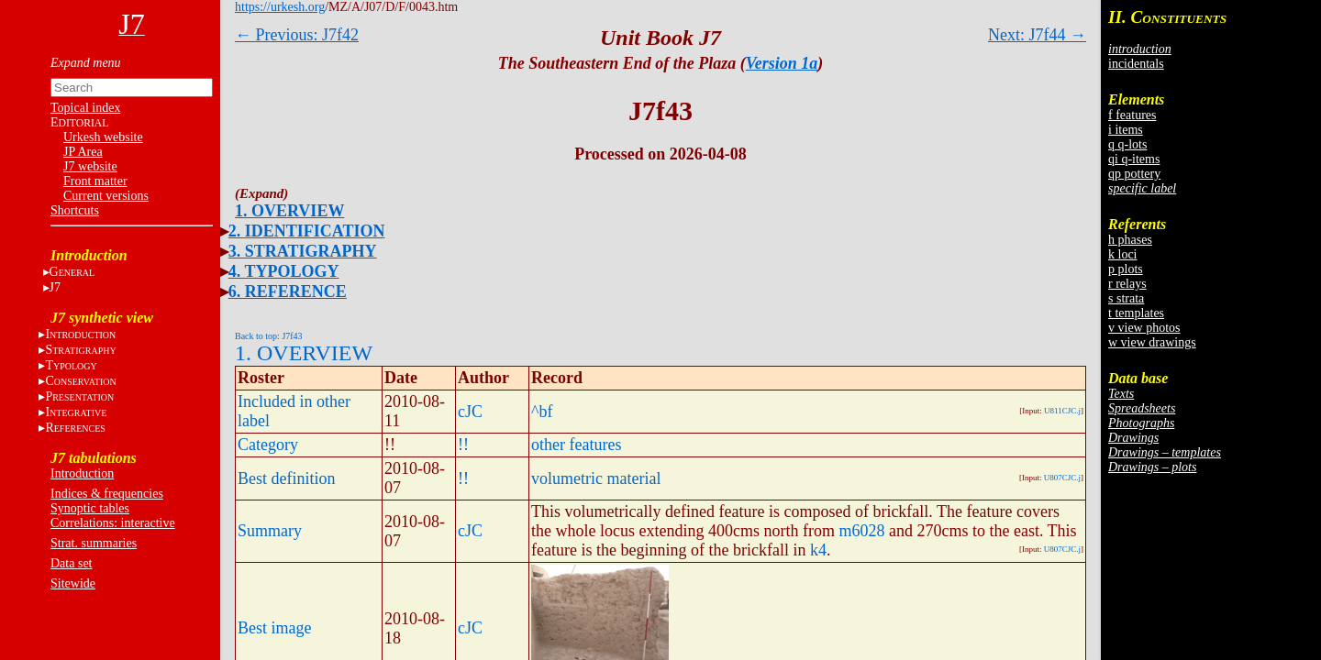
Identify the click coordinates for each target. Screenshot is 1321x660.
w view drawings (1152, 342)
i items (1125, 130)
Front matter (95, 181)
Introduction (82, 473)
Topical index (85, 108)
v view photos (1144, 328)
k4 (818, 550)
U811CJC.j (1062, 410)
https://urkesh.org (280, 7)
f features (1132, 115)
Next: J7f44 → (1037, 35)
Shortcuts (74, 210)
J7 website (90, 166)
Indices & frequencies (106, 493)
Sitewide (72, 583)
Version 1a (782, 63)
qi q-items (1134, 159)
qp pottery (1134, 174)
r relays (1127, 284)
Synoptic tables (89, 508)
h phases (1130, 240)
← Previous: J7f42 (297, 35)
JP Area (83, 152)
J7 (55, 287)
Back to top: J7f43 (269, 336)
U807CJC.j (1062, 477)
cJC (470, 411)
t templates (1136, 313)
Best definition (287, 478)
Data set (71, 563)
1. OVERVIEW (289, 211)
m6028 (861, 531)
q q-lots (1127, 144)
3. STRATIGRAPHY (302, 251)
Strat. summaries (93, 543)
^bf (541, 411)
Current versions (106, 196)
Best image (274, 628)
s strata (1126, 298)
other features (576, 444)
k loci (1123, 254)
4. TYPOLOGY (283, 271)
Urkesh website (103, 137)
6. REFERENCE (287, 291)
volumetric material (595, 478)
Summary (270, 531)
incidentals (1136, 64)
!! (463, 444)
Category (268, 444)
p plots (1125, 269)
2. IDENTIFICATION (306, 231)
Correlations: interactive (112, 523)
